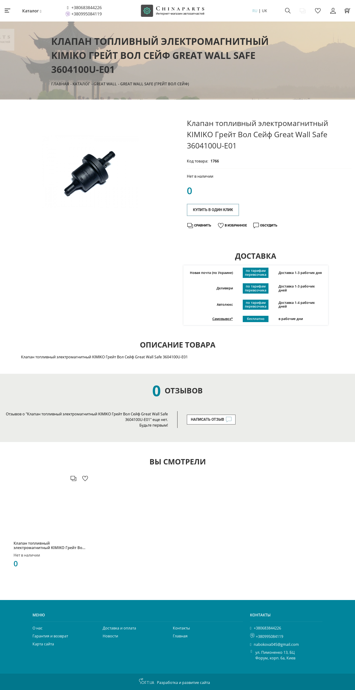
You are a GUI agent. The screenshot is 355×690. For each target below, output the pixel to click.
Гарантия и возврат (50, 636)
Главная (60, 83)
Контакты (181, 628)
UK (264, 10)
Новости (110, 636)
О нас (38, 628)
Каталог (30, 11)
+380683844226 (86, 7)
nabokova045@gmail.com (276, 644)
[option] (91, 171)
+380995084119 (86, 14)
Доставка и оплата (119, 628)
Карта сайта (43, 644)
